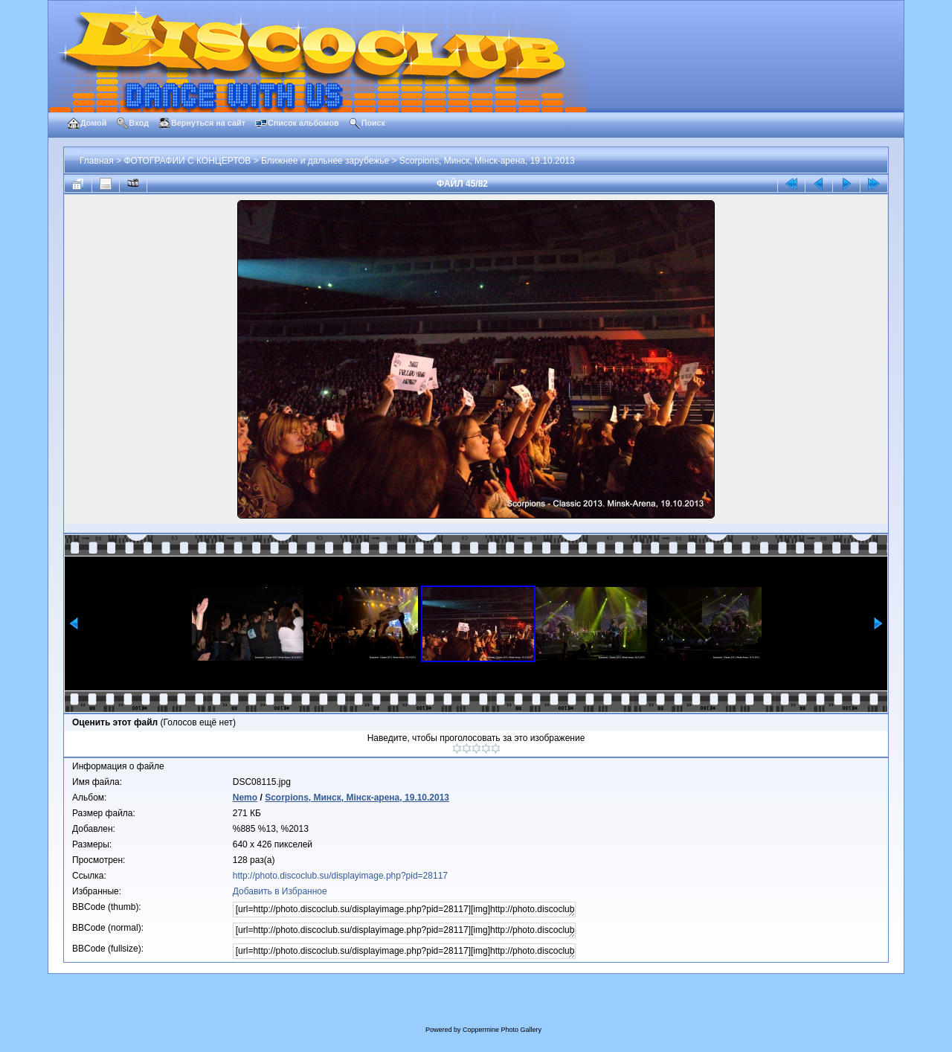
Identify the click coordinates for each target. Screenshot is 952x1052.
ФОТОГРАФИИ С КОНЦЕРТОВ (187, 160)
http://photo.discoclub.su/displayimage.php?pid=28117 (340, 875)
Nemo (245, 797)
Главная (97, 160)
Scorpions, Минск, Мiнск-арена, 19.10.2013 (487, 160)
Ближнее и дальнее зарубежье (325, 160)
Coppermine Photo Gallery (502, 1029)
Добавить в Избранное (280, 891)
